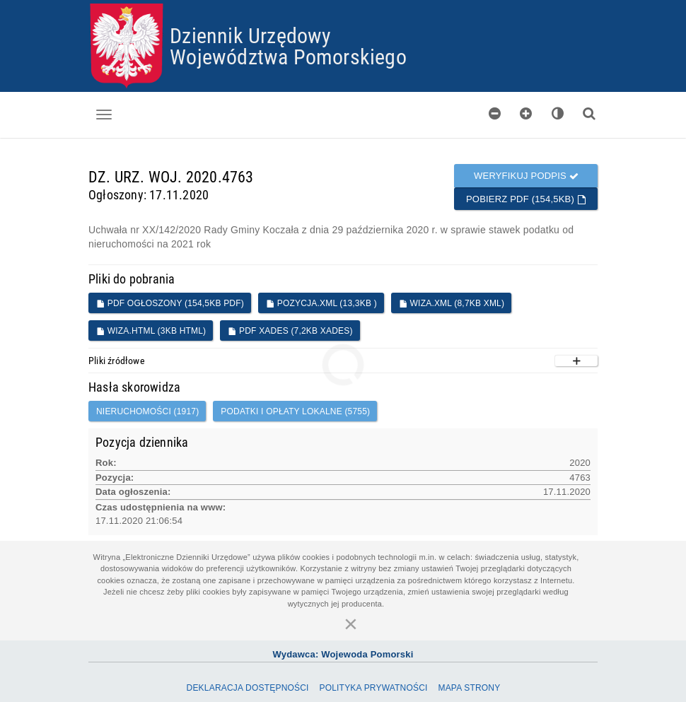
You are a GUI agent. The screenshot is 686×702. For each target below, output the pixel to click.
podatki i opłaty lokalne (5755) (295, 411)
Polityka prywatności (373, 688)
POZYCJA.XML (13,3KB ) (321, 303)
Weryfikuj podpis (526, 175)
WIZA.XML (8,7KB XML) (451, 303)
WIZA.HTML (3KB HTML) (151, 331)
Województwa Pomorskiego (288, 56)
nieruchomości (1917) (147, 411)
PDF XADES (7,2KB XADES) (290, 331)
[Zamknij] (351, 623)
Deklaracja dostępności (248, 688)
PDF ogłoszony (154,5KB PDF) (170, 303)
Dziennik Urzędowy (250, 35)
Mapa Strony (469, 688)
